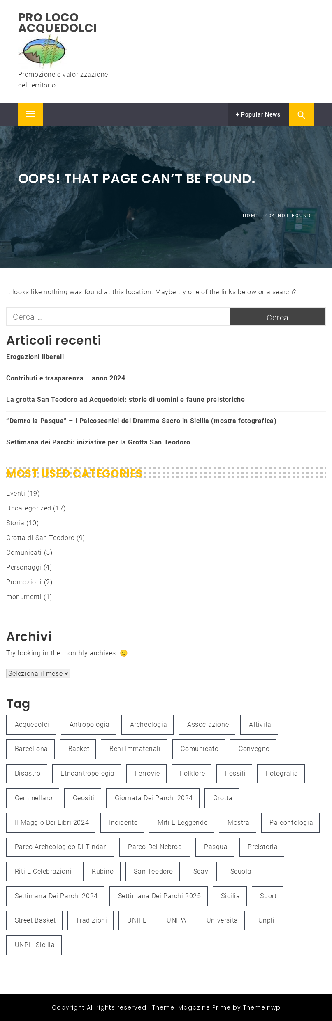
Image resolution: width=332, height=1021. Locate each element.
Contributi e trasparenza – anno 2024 (65, 378)
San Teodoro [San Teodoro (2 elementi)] (153, 871)
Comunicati (24, 552)
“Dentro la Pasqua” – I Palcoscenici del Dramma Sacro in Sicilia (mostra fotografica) (141, 421)
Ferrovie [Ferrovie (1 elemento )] (147, 773)
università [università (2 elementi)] (222, 920)
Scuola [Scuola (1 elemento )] (241, 871)
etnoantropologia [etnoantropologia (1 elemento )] (87, 773)
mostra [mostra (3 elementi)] (239, 822)
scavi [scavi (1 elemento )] (201, 871)
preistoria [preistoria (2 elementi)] (263, 847)
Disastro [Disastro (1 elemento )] (28, 773)
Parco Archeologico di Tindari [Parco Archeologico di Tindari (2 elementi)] (61, 847)
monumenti (24, 597)
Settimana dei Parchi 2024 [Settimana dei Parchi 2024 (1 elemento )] (56, 896)
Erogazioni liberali (35, 357)
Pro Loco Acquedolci (58, 22)
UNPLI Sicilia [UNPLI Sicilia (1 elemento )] (35, 945)
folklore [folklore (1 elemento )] (192, 773)
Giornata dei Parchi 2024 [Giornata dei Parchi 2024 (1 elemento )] (154, 798)
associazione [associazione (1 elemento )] (208, 724)
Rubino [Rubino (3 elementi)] (103, 871)
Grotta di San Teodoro (40, 538)
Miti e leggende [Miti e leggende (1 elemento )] (182, 822)
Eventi (16, 493)
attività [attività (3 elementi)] (260, 724)
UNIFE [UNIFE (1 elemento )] (136, 920)
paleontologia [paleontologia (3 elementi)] (291, 822)
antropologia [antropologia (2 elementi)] (90, 724)
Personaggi (24, 567)
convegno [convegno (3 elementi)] (254, 749)
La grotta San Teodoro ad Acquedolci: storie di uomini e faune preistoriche (125, 399)
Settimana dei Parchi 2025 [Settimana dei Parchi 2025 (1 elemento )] (159, 896)
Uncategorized (28, 508)
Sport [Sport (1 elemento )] (268, 896)
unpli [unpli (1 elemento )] (266, 920)
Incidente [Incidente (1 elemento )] (123, 822)
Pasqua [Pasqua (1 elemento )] (216, 847)
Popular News (258, 114)
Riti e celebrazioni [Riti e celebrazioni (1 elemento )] (43, 871)
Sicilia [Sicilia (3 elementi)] (230, 896)
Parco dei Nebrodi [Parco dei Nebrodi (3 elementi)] (156, 847)
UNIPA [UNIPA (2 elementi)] (176, 920)
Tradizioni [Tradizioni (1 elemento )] (91, 920)
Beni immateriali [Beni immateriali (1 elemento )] (135, 749)
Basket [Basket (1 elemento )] (79, 749)
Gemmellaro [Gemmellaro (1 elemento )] (34, 798)
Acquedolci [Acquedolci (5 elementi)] (32, 724)
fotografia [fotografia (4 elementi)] (282, 773)
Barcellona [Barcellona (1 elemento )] (31, 749)
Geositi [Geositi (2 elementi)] (84, 798)
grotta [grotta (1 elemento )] (223, 798)
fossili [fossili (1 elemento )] (235, 773)
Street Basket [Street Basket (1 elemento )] (35, 920)
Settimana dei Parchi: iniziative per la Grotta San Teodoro (98, 442)
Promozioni (24, 582)
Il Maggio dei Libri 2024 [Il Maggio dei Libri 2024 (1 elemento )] (52, 822)
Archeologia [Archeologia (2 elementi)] (148, 724)
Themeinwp (262, 1007)
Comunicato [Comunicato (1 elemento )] (199, 749)
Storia (15, 523)
